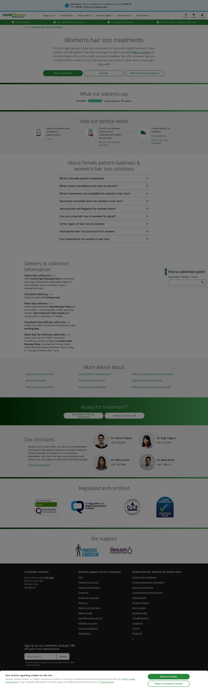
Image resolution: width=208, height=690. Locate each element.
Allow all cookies (168, 676)
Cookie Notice (107, 682)
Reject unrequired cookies (169, 683)
